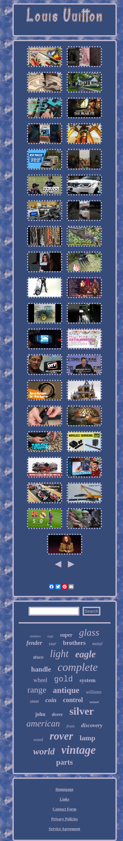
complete (77, 667)
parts (64, 762)
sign (50, 636)
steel (34, 701)
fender (34, 643)
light (59, 653)
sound (38, 739)
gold (63, 679)
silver (81, 711)
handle (41, 669)
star (52, 643)
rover (61, 736)
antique (66, 690)
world (43, 751)
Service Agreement (64, 829)
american (43, 723)
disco (38, 657)
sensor (94, 702)
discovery (91, 725)
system (87, 680)
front (71, 726)
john (40, 714)
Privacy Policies (64, 819)
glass (89, 632)
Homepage (64, 789)
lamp (87, 738)
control (73, 699)
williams (93, 692)
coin (50, 700)
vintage (78, 750)
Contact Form (64, 809)
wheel (40, 680)
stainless (35, 636)
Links (64, 799)
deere (57, 714)
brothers (74, 642)
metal (97, 643)
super (66, 635)
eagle (85, 654)
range (37, 690)
